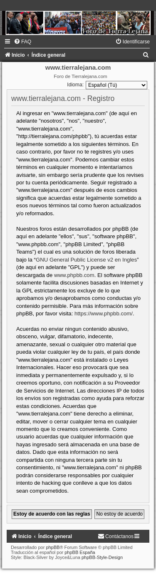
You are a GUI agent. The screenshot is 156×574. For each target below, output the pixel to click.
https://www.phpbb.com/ (103, 313)
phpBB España (79, 552)
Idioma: (75, 85)
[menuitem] (22, 42)
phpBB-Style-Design (102, 557)
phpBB (52, 547)
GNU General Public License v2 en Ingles (86, 260)
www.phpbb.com (74, 275)
